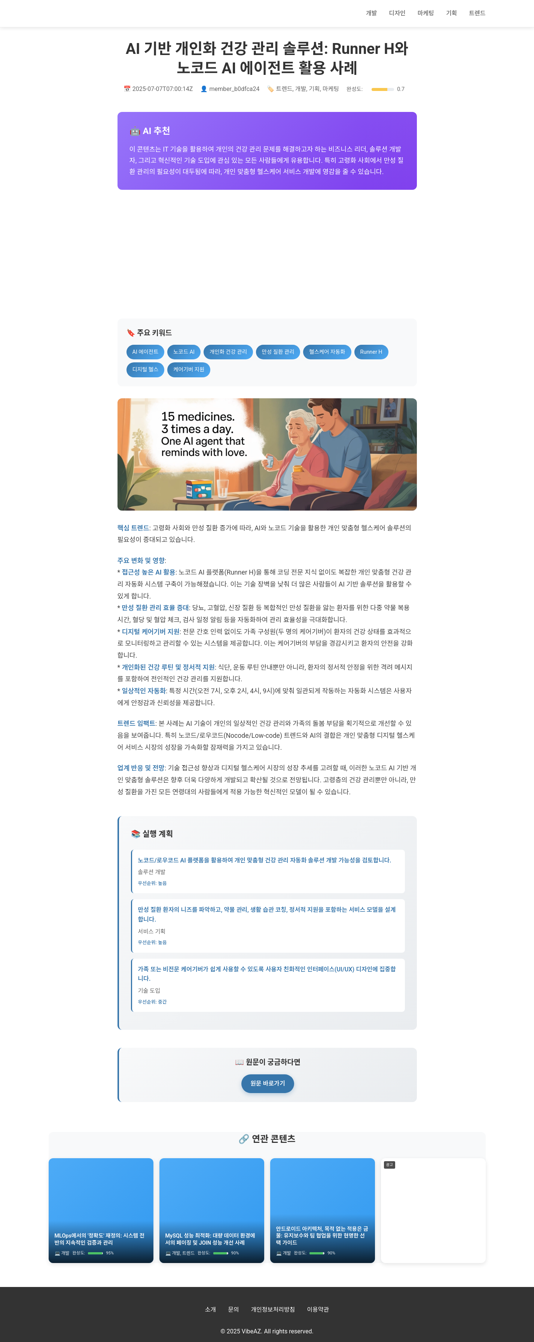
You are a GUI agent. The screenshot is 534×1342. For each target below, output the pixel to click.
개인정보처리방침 (273, 1309)
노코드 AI (184, 352)
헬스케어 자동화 (327, 352)
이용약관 (318, 1309)
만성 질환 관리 (278, 352)
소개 (210, 1309)
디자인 (397, 13)
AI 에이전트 (145, 352)
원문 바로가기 (267, 1083)
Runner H (371, 352)
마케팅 (426, 13)
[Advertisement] (267, 254)
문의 (233, 1309)
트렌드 (477, 13)
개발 (371, 13)
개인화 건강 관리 (228, 352)
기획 (451, 13)
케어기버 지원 (188, 369)
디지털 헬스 (145, 369)
